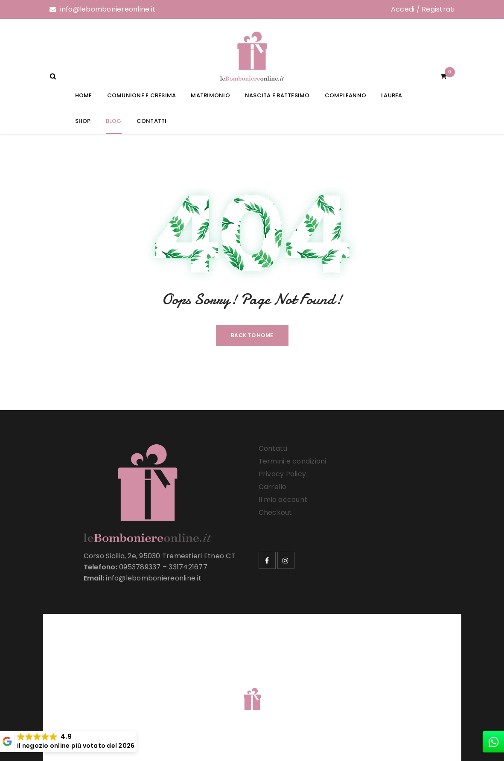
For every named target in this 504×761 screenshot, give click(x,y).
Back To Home (252, 335)
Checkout (275, 512)
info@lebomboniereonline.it (108, 9)
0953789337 (140, 567)
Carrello (273, 487)
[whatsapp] (493, 741)
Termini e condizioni (292, 461)
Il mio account (283, 499)
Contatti (273, 448)
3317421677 (188, 567)
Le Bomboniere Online (187, 688)
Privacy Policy (282, 474)
